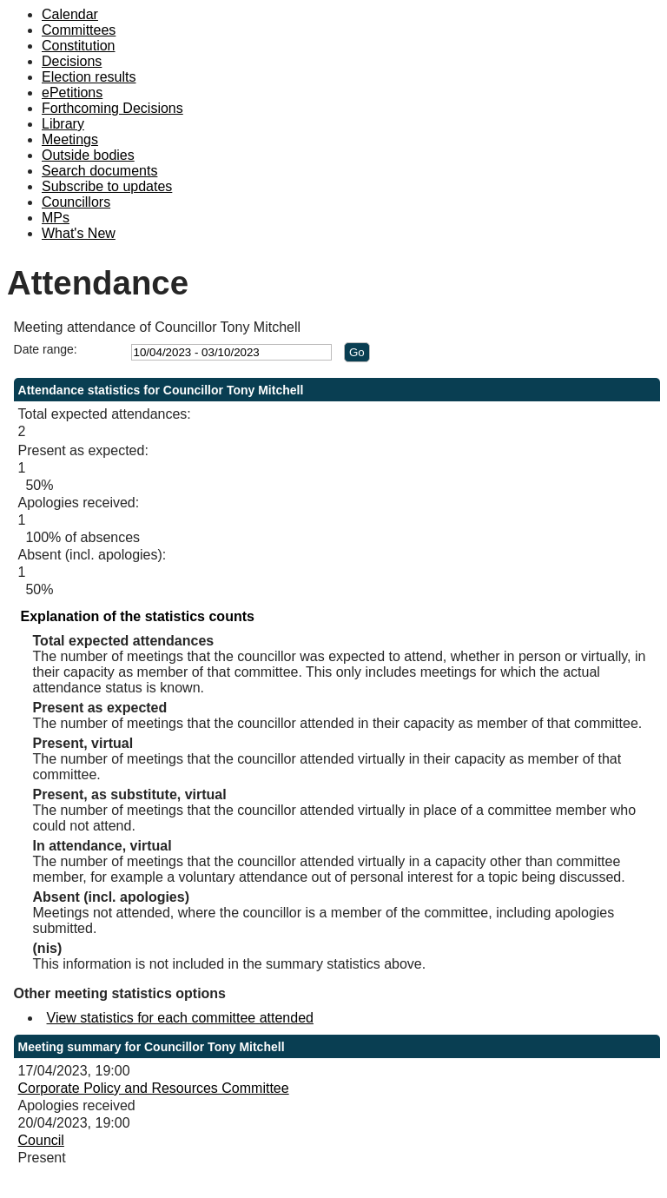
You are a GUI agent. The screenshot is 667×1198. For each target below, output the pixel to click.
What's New (79, 233)
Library (63, 123)
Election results (89, 76)
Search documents (99, 170)
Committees (79, 30)
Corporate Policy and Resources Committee (153, 1088)
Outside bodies (88, 155)
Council (41, 1140)
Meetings (70, 139)
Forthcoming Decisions (112, 108)
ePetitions (72, 92)
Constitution (79, 45)
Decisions (72, 61)
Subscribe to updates (107, 186)
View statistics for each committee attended (180, 1017)
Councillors (76, 202)
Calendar (70, 14)
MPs (55, 217)
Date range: (45, 349)
